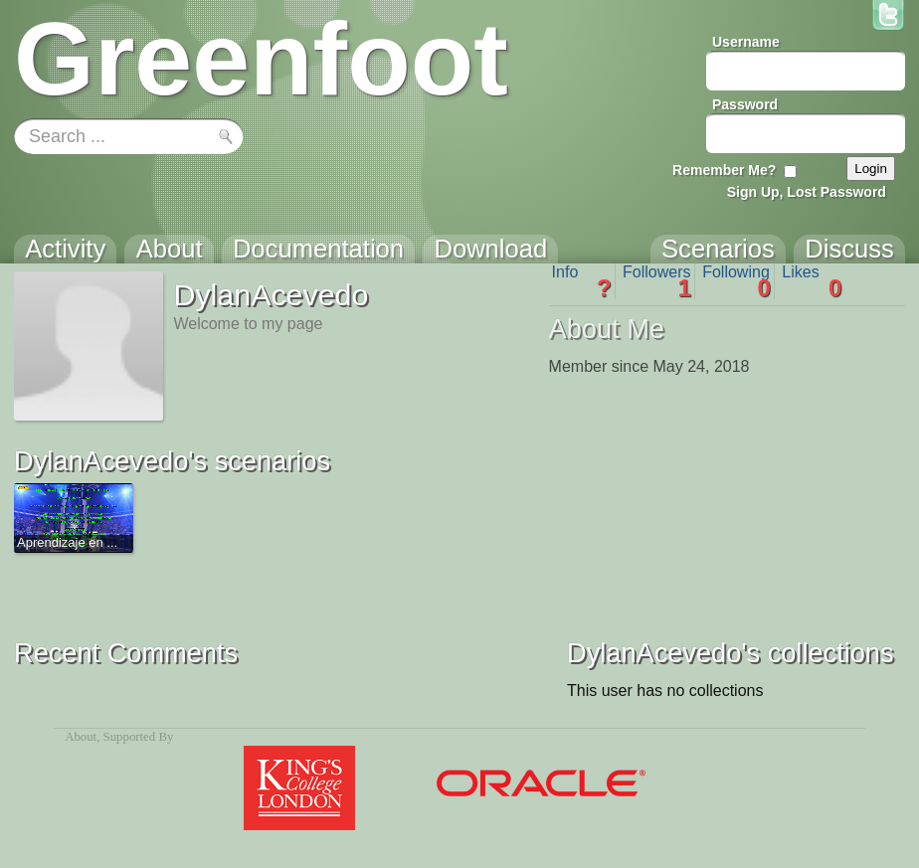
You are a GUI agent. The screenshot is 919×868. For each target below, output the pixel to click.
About (80, 737)
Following (736, 281)
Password (745, 104)
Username (746, 42)
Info (582, 281)
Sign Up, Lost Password (806, 192)
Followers (657, 281)
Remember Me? (724, 170)
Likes (811, 281)
